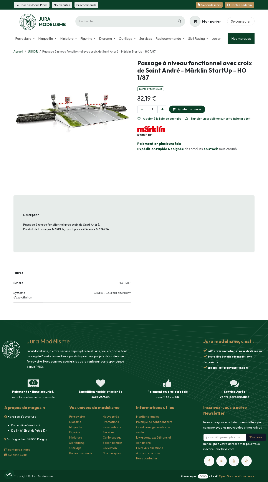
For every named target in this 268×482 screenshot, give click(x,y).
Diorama (75, 422)
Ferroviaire (77, 417)
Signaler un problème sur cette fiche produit (217, 119)
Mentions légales (147, 417)
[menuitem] (24, 38)
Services (108, 432)
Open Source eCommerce (237, 476)
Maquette (75, 427)
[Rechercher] (179, 21)
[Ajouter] (162, 109)
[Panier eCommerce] (205, 21)
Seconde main (112, 443)
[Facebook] (209, 461)
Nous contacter (146, 458)
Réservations (112, 427)
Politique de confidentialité (154, 422)
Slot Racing (76, 443)
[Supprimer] (142, 109)
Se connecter (241, 21)
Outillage (75, 448)
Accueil (18, 51)
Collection (110, 448)
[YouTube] (234, 461)
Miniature (75, 437)
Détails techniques (150, 88)
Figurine (74, 432)
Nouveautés (111, 417)
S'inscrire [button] (255, 437)
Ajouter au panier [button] (187, 109)
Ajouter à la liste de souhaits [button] (159, 119)
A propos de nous (148, 453)
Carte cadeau (112, 437)
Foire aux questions (149, 448)
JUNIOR (33, 51)
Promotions (111, 422)
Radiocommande (80, 453)
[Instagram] (221, 461)
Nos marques (241, 38)
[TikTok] (246, 461)
